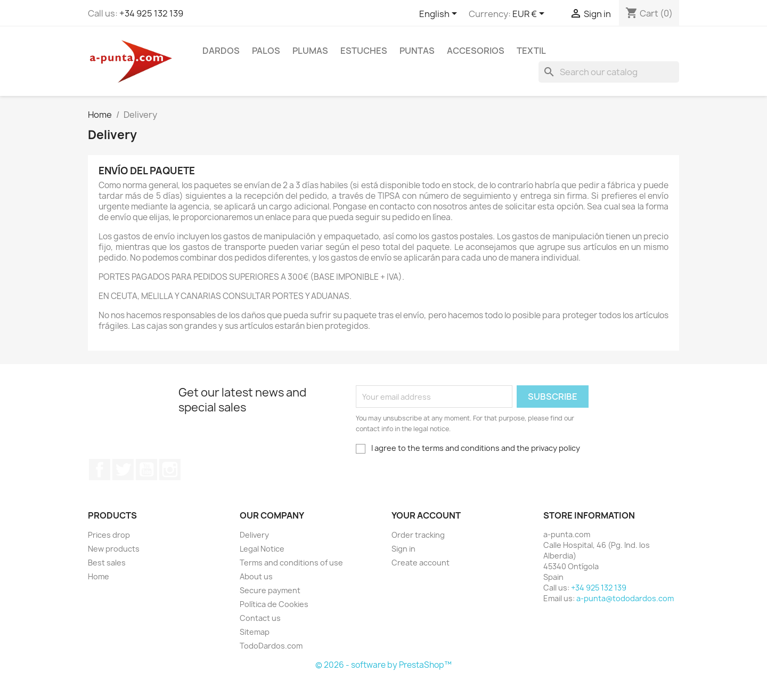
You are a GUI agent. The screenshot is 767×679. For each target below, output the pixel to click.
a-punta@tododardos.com (625, 598)
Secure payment (270, 590)
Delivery (254, 535)
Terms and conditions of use (291, 562)
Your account (426, 515)
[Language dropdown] (440, 14)
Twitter (123, 469)
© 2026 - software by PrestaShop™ (383, 664)
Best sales (107, 562)
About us (256, 576)
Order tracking (418, 535)
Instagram (170, 469)
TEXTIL (531, 50)
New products (114, 549)
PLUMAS (310, 50)
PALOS (266, 50)
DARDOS (221, 50)
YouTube (146, 469)
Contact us (260, 618)
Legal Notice (262, 549)
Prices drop (109, 535)
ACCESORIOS (475, 50)
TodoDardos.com (271, 646)
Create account (420, 562)
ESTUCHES (363, 50)
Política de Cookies (274, 604)
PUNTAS (417, 50)
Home (98, 576)
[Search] (608, 72)
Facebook (99, 469)
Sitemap (255, 632)
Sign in (403, 549)
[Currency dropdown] (530, 14)
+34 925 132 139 (151, 13)
